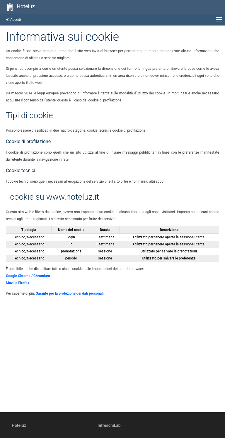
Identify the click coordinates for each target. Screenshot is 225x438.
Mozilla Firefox (17, 283)
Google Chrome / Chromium (28, 276)
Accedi (13, 20)
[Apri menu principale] (219, 20)
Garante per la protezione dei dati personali (70, 293)
